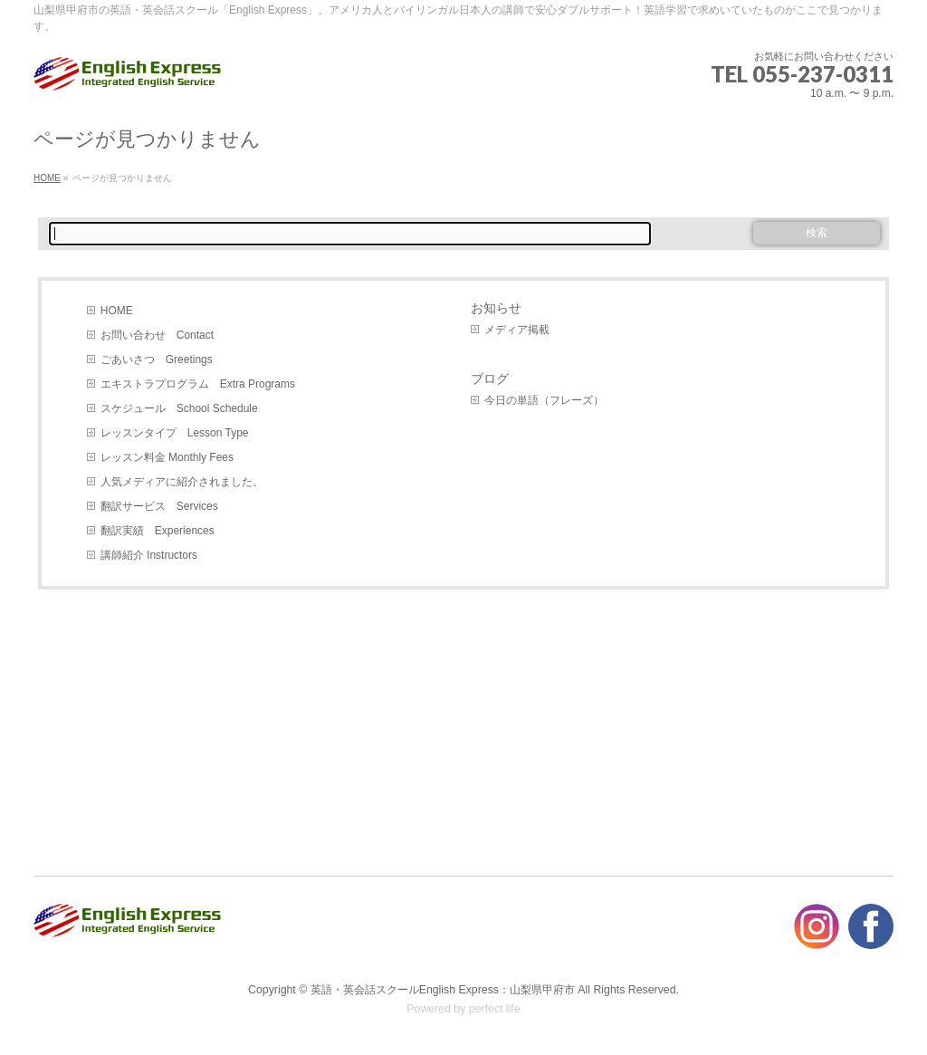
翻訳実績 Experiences (157, 530)
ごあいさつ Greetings (156, 359)
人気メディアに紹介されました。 (181, 481)
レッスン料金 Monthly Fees (167, 457)
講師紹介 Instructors (148, 555)
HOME (116, 310)
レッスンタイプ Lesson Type (174, 433)
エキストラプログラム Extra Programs (197, 384)
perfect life (495, 1008)
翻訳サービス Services (159, 506)
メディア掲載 (517, 329)
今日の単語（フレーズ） (544, 400)
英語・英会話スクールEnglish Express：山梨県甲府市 (443, 989)
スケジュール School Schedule (179, 408)
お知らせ (496, 308)
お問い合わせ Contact (157, 335)
